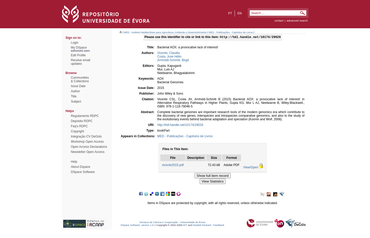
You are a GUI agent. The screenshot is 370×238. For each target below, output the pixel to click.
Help (74, 161)
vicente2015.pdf (173, 165)
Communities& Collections (80, 79)
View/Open (250, 168)
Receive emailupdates (80, 62)
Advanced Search (297, 20)
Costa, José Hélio (169, 57)
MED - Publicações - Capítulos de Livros (231, 32)
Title (74, 96)
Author (75, 91)
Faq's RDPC (79, 126)
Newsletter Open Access (88, 152)
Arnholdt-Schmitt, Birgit (173, 60)
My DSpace (79, 47)
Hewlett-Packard (202, 225)
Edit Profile (78, 55)
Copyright (77, 131)
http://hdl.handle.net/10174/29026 (180, 125)
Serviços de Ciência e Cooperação (159, 222)
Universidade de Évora (192, 222)
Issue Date (78, 86)
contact (278, 20)
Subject (76, 101)
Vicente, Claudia (168, 53)
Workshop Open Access (87, 141)
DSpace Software (83, 172)
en (239, 13)
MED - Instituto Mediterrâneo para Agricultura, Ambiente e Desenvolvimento (165, 32)
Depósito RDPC (82, 121)
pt (230, 13)
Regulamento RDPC (85, 116)
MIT (185, 225)
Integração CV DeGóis (86, 136)
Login (74, 42)
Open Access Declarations (89, 147)
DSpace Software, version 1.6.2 (138, 225)
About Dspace (80, 167)
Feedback (218, 225)
